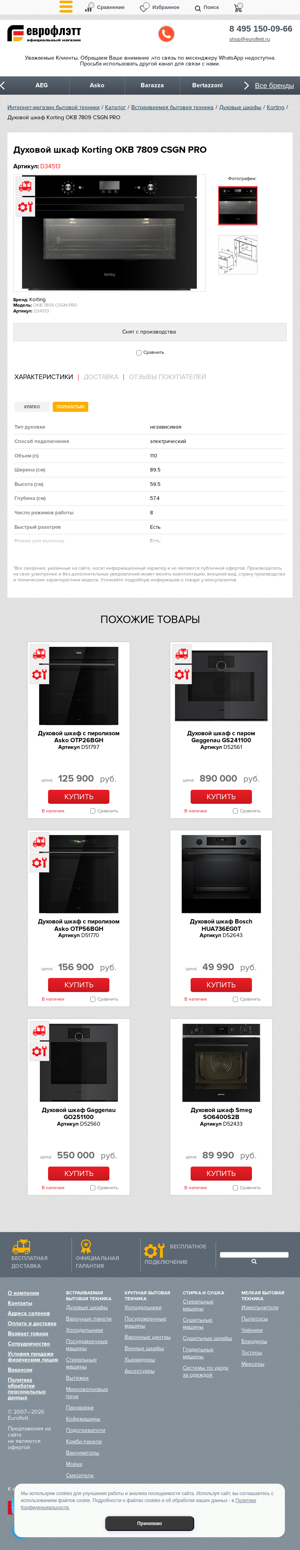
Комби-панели (84, 1441)
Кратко (32, 407)
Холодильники (84, 1330)
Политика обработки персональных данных (27, 1389)
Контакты (20, 1303)
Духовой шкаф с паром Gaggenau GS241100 (221, 736)
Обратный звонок (166, 33)
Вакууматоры (82, 1452)
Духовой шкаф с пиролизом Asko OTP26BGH (79, 736)
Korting (275, 107)
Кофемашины (83, 1419)
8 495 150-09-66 (260, 29)
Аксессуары (140, 1371)
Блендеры (254, 1341)
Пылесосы (254, 1318)
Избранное (166, 7)
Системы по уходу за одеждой (206, 1371)
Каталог (115, 107)
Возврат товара (28, 1333)
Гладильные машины (198, 1353)
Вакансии (20, 1369)
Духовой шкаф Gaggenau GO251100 (79, 1113)
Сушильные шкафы (207, 1338)
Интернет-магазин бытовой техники (53, 107)
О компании (23, 1293)
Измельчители (260, 1307)
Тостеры (251, 1352)
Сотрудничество (29, 1343)
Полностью (70, 407)
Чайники (252, 1330)
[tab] (46, 377)
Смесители (80, 1475)
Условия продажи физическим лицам (33, 1357)
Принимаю (149, 1523)
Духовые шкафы (240, 107)
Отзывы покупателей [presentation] (167, 377)
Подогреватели (85, 1430)
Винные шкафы (144, 1348)
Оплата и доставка (32, 1323)
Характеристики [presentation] (43, 377)
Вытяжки (77, 1378)
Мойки (74, 1464)
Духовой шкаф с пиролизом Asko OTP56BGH (79, 925)
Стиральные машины (81, 1363)
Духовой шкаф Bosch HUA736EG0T (221, 925)
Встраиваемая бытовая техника (172, 107)
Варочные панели (89, 1318)
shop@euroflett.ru (249, 39)
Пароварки (80, 1407)
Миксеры (252, 1364)
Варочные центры (148, 1337)
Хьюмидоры (140, 1359)
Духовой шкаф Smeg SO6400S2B (221, 1113)
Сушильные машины (197, 1323)
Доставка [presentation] (101, 377)
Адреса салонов (29, 1313)
